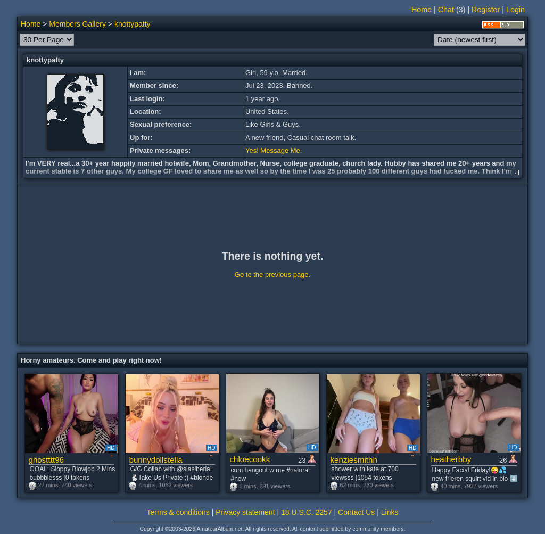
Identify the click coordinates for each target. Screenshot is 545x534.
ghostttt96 (46, 459)
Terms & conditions (178, 512)
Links (390, 512)
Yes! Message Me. (273, 150)
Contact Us (356, 512)
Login (515, 9)
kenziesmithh (354, 459)
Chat (446, 9)
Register (486, 9)
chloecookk (250, 459)
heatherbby (451, 459)
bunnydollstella (156, 459)
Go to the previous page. (272, 274)
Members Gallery (77, 24)
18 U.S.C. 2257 (306, 512)
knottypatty (132, 24)
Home (421, 9)
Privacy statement (245, 512)
